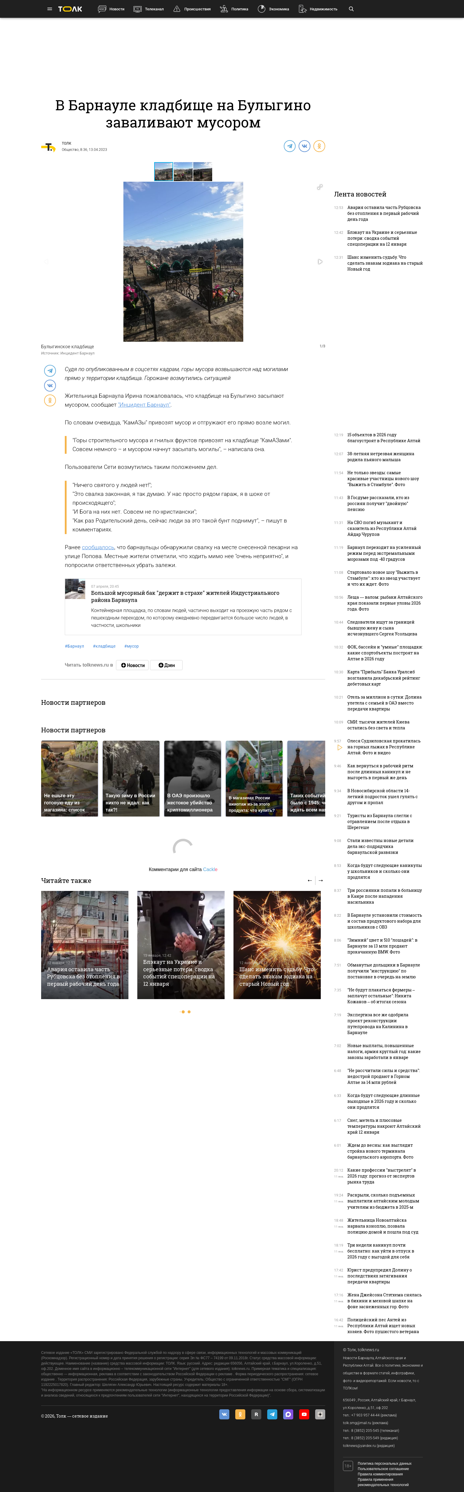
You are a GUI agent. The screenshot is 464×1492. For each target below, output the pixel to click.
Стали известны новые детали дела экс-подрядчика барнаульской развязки (380, 846)
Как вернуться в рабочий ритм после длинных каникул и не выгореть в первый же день (380, 771)
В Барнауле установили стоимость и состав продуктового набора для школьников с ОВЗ (384, 921)
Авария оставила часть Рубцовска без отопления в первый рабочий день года (83, 976)
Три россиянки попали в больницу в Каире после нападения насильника (384, 896)
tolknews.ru (368, 1349)
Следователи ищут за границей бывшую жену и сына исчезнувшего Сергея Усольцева (382, 628)
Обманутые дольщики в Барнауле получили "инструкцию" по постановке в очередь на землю (383, 971)
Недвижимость (323, 9)
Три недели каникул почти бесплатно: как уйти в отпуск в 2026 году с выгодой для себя (380, 1251)
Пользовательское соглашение (383, 1469)
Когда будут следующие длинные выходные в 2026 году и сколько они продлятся (383, 1101)
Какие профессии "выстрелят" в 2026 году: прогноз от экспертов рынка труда (381, 1176)
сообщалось (98, 547)
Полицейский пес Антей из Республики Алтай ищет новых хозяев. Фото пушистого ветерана (383, 1325)
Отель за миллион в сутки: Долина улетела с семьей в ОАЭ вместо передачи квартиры (384, 703)
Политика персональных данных (385, 1463)
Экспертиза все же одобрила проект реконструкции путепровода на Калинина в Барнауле (377, 1023)
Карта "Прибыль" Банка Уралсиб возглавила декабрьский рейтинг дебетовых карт (383, 677)
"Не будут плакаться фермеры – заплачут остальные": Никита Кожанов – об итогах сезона (381, 995)
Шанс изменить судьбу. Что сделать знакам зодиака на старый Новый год (276, 976)
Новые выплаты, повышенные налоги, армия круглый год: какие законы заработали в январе (384, 1051)
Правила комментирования (380, 1474)
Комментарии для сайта (183, 869)
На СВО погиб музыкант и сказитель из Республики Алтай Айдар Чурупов (382, 528)
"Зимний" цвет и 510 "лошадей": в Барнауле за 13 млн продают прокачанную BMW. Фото (382, 946)
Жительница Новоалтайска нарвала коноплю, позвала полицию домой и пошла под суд (382, 1226)
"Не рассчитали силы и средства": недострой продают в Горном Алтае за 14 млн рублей (383, 1076)
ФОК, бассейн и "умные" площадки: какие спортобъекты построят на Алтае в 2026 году (385, 653)
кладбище (104, 646)
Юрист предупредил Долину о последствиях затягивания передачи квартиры (379, 1276)
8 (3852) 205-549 (365, 1438)
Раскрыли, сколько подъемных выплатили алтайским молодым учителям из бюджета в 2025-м (383, 1201)
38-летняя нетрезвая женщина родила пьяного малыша (380, 456)
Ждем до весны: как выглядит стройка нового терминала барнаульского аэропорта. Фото (380, 1151)
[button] (183, 172)
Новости (116, 9)
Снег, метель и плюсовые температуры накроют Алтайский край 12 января (384, 1126)
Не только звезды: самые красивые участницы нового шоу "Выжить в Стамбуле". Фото (383, 478)
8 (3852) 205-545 (365, 1431)
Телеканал (154, 9)
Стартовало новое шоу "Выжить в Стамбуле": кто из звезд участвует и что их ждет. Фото (383, 578)
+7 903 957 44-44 (365, 1415)
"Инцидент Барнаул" (144, 404)
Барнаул (74, 646)
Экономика (279, 9)
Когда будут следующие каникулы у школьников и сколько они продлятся (384, 871)
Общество (70, 150)
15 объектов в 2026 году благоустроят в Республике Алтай (383, 437)
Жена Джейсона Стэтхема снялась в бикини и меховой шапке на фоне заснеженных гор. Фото (384, 1300)
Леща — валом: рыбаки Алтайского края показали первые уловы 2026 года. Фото (385, 603)
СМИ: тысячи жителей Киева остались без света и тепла (378, 725)
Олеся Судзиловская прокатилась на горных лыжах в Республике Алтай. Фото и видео (383, 746)
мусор (131, 646)
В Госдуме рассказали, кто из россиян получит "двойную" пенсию (378, 503)
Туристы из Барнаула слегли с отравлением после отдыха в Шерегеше (379, 821)
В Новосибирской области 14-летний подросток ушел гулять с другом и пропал (382, 796)
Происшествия (197, 9)
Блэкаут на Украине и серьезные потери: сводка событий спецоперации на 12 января (179, 972)
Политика (239, 9)
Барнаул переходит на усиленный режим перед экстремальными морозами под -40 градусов (384, 553)
